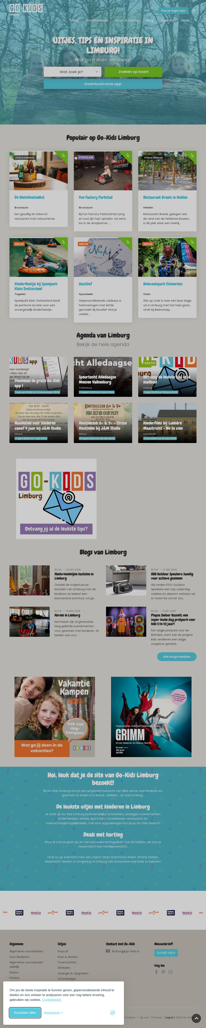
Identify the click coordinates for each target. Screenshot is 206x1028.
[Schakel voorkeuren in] (53, 1012)
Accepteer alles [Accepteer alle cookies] (25, 1012)
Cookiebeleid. (52, 999)
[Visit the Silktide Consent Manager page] (112, 1013)
